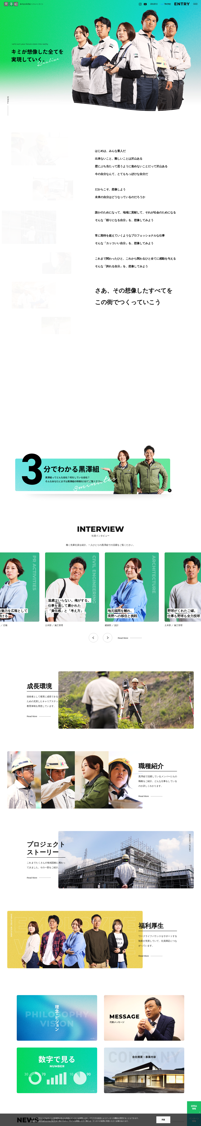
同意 (163, 1120)
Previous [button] (93, 637)
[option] (41, 589)
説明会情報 (194, 1107)
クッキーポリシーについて (46, 1121)
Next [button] (107, 637)
